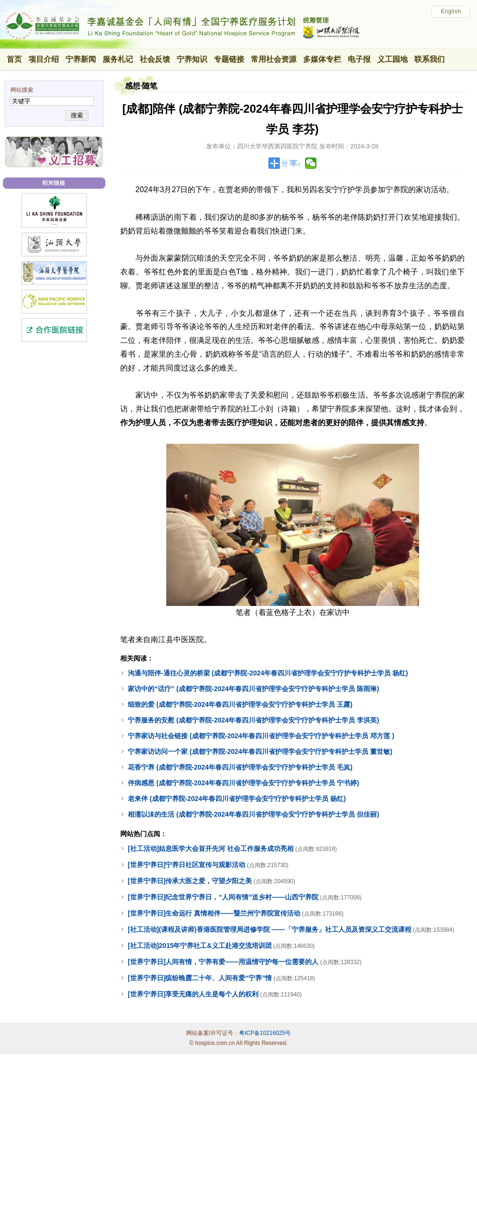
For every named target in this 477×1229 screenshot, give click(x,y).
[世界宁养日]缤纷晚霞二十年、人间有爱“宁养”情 (200, 978)
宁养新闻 (81, 59)
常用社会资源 (273, 59)
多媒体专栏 (322, 59)
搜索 (77, 115)
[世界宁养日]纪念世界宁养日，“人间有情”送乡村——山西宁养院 (223, 897)
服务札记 (118, 59)
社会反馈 (155, 59)
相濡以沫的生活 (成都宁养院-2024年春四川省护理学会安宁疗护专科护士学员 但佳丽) (253, 814)
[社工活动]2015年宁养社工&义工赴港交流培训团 (200, 945)
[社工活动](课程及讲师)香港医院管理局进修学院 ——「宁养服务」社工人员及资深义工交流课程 (269, 929)
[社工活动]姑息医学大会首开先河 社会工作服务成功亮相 (211, 848)
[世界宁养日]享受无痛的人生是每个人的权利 (193, 994)
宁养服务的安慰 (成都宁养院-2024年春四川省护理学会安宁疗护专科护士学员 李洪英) (253, 720)
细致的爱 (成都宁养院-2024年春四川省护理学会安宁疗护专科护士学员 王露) (240, 704)
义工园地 (392, 59)
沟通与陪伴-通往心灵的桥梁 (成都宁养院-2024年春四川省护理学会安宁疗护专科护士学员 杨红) (268, 673)
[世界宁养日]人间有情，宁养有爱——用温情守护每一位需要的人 (223, 962)
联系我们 (429, 59)
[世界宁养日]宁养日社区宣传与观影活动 (186, 864)
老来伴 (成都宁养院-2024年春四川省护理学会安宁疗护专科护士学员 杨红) (237, 798)
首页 (14, 59)
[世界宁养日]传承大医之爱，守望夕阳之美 (190, 881)
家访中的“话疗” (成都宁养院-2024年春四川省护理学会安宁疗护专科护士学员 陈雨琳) (253, 689)
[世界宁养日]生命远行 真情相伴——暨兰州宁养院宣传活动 (214, 913)
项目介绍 (44, 59)
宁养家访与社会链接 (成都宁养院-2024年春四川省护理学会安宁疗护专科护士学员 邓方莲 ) (261, 736)
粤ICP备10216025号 (265, 1033)
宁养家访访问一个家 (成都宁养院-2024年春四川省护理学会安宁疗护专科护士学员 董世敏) (260, 751)
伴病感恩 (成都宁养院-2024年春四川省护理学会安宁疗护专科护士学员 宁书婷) (243, 783)
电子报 (359, 59)
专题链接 (229, 59)
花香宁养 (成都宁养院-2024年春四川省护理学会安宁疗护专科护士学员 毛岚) (240, 767)
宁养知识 (192, 59)
